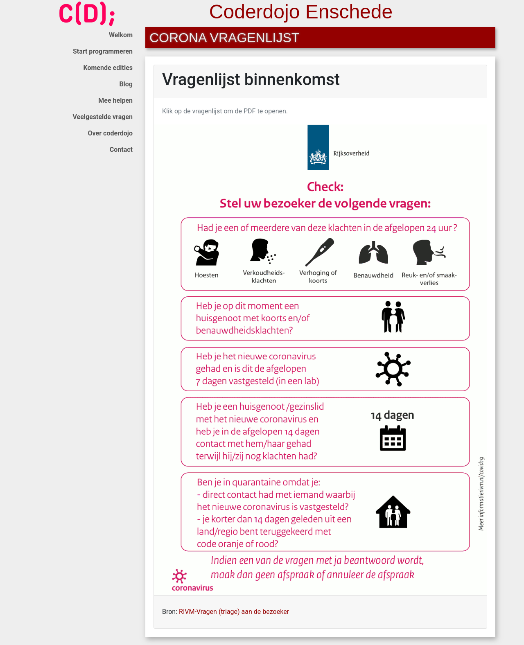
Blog (126, 84)
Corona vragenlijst (224, 37)
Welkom (121, 35)
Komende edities (108, 68)
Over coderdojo (110, 133)
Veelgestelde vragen (102, 117)
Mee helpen (115, 100)
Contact (121, 149)
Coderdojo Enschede (301, 12)
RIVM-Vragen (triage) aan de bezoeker (234, 612)
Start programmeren (103, 51)
